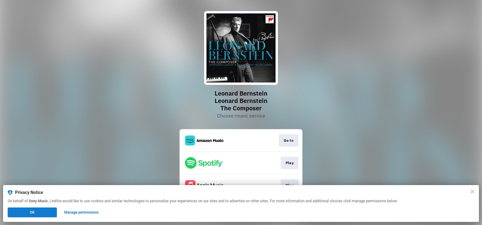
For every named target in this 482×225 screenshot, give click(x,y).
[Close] (472, 191)
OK (32, 212)
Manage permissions (81, 212)
